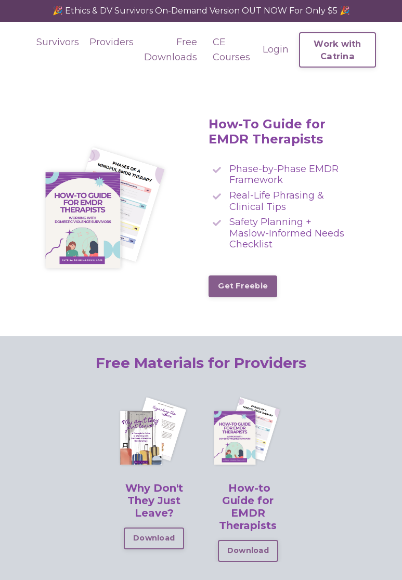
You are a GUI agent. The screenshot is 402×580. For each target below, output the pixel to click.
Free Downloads (170, 49)
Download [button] (154, 538)
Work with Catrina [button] (337, 49)
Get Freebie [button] (243, 286)
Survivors (57, 42)
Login (276, 49)
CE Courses (231, 49)
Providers (111, 42)
